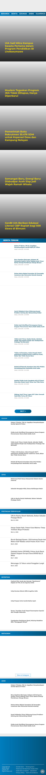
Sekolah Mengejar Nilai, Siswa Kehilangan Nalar (27, 488)
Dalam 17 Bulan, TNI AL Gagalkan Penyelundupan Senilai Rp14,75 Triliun (27, 423)
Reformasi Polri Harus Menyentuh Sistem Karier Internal (27, 479)
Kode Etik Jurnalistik (22, 770)
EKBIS (31, 14)
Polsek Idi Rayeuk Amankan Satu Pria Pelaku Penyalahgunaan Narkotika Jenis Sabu (26, 462)
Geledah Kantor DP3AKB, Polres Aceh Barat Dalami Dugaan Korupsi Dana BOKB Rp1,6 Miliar (27, 553)
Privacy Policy (20, 773)
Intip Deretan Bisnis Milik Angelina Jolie (24, 591)
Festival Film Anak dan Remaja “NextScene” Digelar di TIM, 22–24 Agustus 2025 (25, 582)
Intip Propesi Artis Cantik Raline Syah (23, 601)
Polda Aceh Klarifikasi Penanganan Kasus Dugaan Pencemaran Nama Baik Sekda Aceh (27, 433)
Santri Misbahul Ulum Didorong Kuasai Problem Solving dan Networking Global (27, 715)
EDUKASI (23, 14)
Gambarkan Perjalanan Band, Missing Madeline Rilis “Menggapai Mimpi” (27, 621)
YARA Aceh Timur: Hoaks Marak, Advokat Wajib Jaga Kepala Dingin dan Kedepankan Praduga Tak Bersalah (27, 443)
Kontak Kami (20, 767)
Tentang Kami (30, 767)
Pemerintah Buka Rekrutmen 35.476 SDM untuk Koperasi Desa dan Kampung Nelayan (20, 135)
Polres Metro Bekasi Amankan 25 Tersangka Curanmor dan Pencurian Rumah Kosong (25, 705)
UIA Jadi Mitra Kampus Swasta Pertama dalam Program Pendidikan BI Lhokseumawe (19, 47)
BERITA (14, 14)
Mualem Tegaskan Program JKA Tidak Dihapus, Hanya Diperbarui (22, 93)
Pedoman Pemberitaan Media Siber (27, 768)
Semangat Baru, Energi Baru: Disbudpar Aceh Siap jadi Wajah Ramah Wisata (23, 181)
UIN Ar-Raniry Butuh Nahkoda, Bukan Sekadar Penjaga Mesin (26, 499)
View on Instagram (23, 675)
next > (23, 411)
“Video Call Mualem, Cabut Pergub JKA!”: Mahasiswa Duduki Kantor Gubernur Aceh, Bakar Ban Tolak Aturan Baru (27, 453)
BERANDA (5, 14)
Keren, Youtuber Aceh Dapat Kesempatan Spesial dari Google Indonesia (27, 611)
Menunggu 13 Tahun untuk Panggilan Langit (27, 563)
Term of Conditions (32, 773)
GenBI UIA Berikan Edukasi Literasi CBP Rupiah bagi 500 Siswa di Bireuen (23, 226)
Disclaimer (33, 770)
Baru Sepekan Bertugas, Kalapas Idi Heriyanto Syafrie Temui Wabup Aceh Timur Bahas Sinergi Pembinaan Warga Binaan (27, 696)
